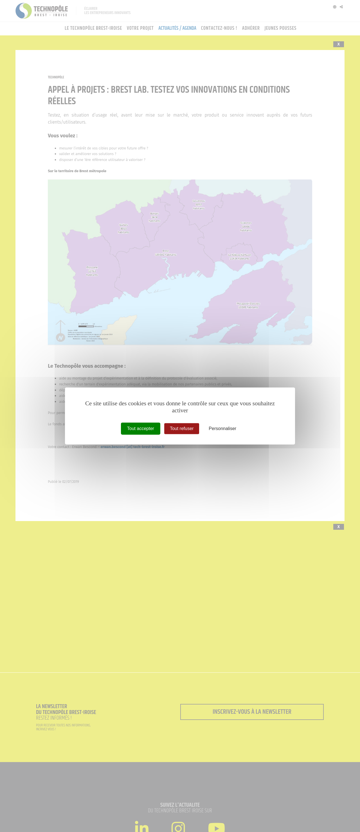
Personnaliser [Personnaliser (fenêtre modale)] (222, 428)
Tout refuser (182, 428)
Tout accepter (140, 428)
